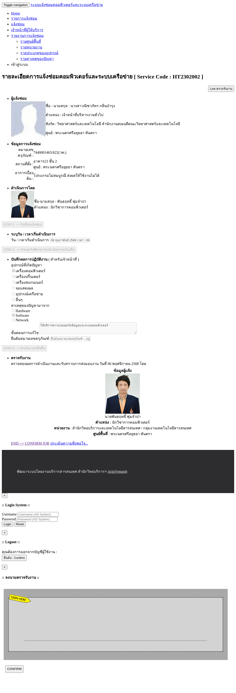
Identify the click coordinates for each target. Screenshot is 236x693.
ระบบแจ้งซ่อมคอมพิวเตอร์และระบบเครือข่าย (66, 5)
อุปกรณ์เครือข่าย (27, 294)
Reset (20, 526)
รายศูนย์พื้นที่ (30, 41)
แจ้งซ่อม (18, 24)
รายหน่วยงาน (31, 47)
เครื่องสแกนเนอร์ (27, 282)
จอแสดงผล (22, 288)
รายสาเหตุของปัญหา (37, 59)
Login (7, 526)
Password (9, 521)
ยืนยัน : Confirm (14, 560)
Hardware (21, 311)
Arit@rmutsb (117, 474)
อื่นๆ (17, 300)
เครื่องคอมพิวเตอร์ (28, 271)
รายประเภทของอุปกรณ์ (39, 53)
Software (20, 315)
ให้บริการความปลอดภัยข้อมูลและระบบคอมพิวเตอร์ (94, 329)
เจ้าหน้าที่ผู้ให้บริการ (27, 30)
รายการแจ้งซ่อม (24, 18)
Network (20, 320)
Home (15, 13)
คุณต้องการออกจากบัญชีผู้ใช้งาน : (29, 554)
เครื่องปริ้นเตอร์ (26, 277)
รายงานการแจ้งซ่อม (27, 36)
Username (10, 516)
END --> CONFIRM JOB (30, 445)
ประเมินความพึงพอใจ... (69, 445)
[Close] (4, 497)
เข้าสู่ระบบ (19, 64)
